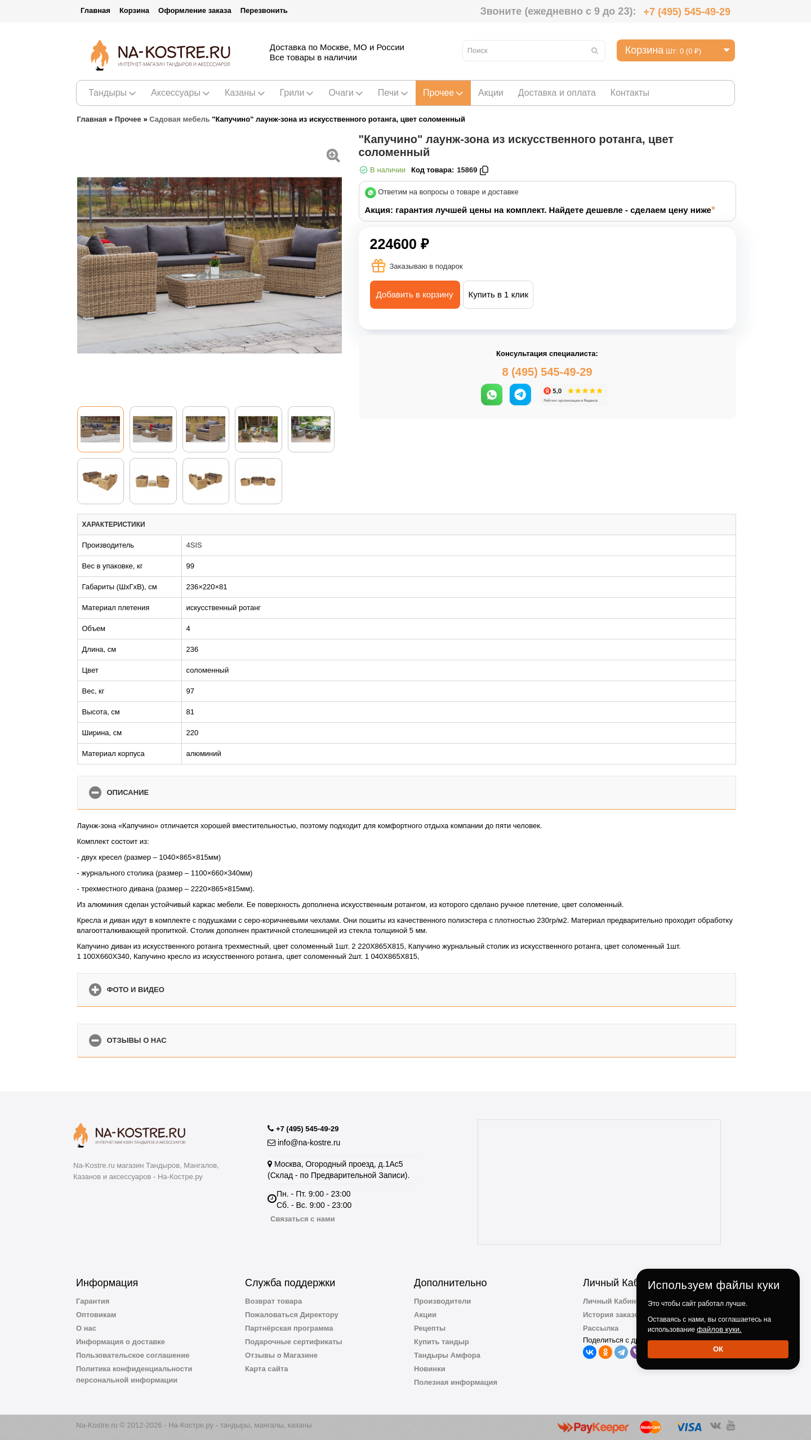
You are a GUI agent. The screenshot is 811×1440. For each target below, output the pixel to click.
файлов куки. (719, 1329)
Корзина (134, 10)
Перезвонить (264, 10)
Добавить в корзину (414, 294)
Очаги (345, 92)
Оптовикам (96, 1314)
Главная (95, 10)
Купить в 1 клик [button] (498, 294)
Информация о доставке (120, 1341)
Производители (442, 1301)
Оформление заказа (194, 10)
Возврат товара (273, 1301)
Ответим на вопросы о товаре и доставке (448, 192)
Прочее (443, 92)
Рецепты (429, 1328)
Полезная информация (455, 1382)
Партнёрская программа (289, 1328)
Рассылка (600, 1328)
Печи (393, 92)
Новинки (429, 1369)
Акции (490, 92)
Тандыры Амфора (447, 1355)
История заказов (613, 1314)
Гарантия (92, 1301)
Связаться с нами (302, 1219)
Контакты (630, 92)
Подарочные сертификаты (293, 1341)
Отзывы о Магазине (281, 1355)
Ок (718, 1349)
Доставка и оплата (557, 92)
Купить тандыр (441, 1341)
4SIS (194, 545)
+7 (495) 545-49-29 (686, 11)
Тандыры (112, 92)
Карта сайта (266, 1369)
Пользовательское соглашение (132, 1355)
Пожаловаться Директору (291, 1314)
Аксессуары (180, 92)
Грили (297, 92)
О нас (86, 1328)
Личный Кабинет (613, 1301)
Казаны (245, 92)
